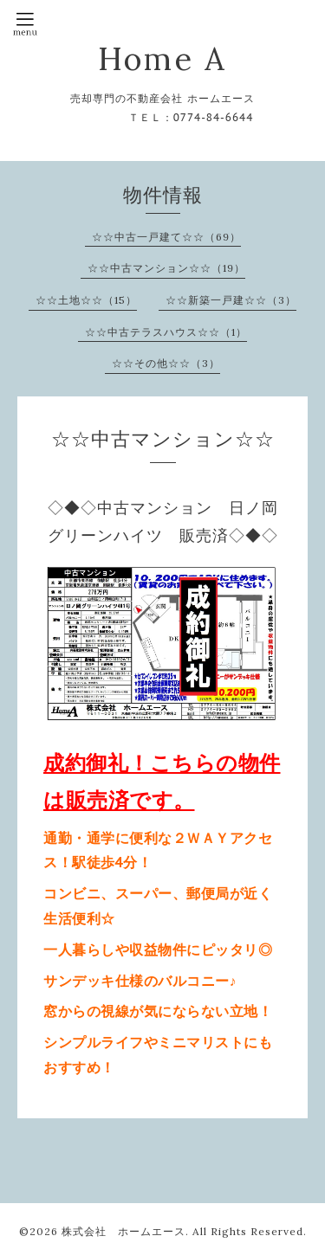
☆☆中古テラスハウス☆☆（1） (166, 331)
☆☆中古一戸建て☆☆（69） (166, 236)
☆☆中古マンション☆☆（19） (166, 267)
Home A (162, 59)
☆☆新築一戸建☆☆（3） (231, 299)
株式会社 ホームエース (123, 1231)
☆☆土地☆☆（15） (86, 299)
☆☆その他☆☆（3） (166, 363)
